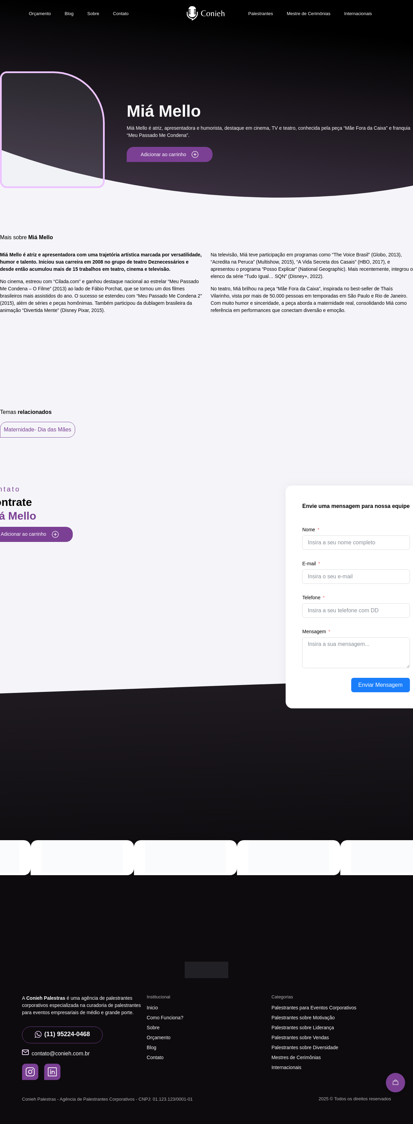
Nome (308, 529)
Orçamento (40, 13)
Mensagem (314, 631)
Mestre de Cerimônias (308, 13)
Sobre (93, 13)
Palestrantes (260, 13)
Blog (69, 13)
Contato (121, 13)
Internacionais (358, 13)
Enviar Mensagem (380, 685)
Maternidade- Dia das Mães (37, 429)
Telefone (311, 597)
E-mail (309, 563)
